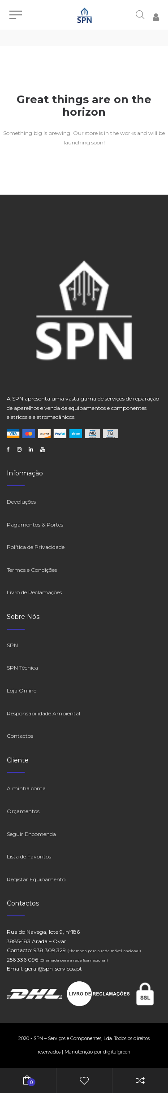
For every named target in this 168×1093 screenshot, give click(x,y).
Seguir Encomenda (31, 834)
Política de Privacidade (36, 547)
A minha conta (26, 788)
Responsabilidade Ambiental (43, 713)
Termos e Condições (32, 569)
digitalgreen (116, 1052)
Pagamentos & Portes (35, 524)
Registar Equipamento (36, 879)
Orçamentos (23, 811)
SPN (12, 645)
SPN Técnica (22, 667)
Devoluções (21, 501)
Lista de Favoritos (29, 856)
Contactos (20, 735)
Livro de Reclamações (34, 592)
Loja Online (21, 690)
